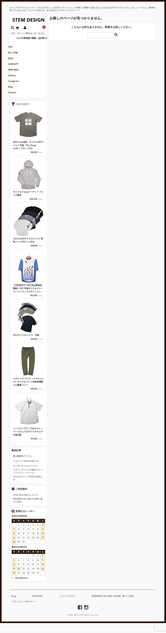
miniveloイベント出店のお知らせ (27, 488)
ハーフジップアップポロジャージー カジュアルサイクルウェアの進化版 (28, 441)
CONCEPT (18, 68)
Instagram (18, 89)
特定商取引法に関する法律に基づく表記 (27, 510)
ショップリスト (67, 606)
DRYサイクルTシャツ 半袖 (26, 345)
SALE (15, 62)
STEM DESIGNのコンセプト (26, 505)
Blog (15, 96)
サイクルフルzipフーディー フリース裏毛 (28, 203)
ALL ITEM (18, 55)
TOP (15, 48)
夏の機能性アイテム (22, 466)
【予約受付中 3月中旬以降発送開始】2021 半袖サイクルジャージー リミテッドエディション (28, 298)
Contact (17, 102)
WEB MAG (18, 75)
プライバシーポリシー (23, 611)
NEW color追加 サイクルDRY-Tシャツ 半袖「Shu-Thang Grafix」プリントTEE (28, 155)
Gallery (17, 82)
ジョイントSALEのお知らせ (26, 471)
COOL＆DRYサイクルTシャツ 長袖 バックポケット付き (28, 250)
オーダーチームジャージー (25, 476)
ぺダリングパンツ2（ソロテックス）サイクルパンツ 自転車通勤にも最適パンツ (28, 391)
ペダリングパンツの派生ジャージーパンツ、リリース (27, 481)
